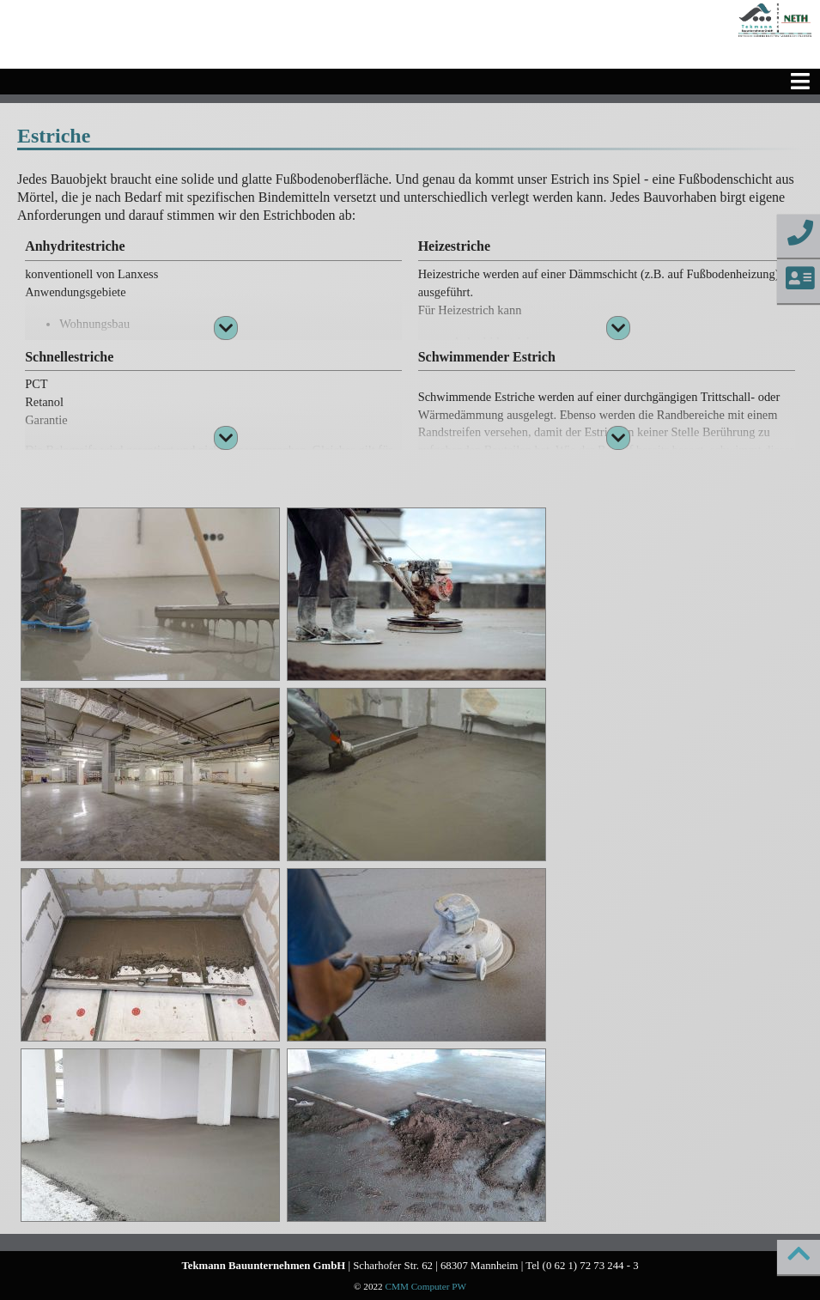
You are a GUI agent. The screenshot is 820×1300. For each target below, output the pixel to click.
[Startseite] (774, 20)
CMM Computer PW (425, 1286)
